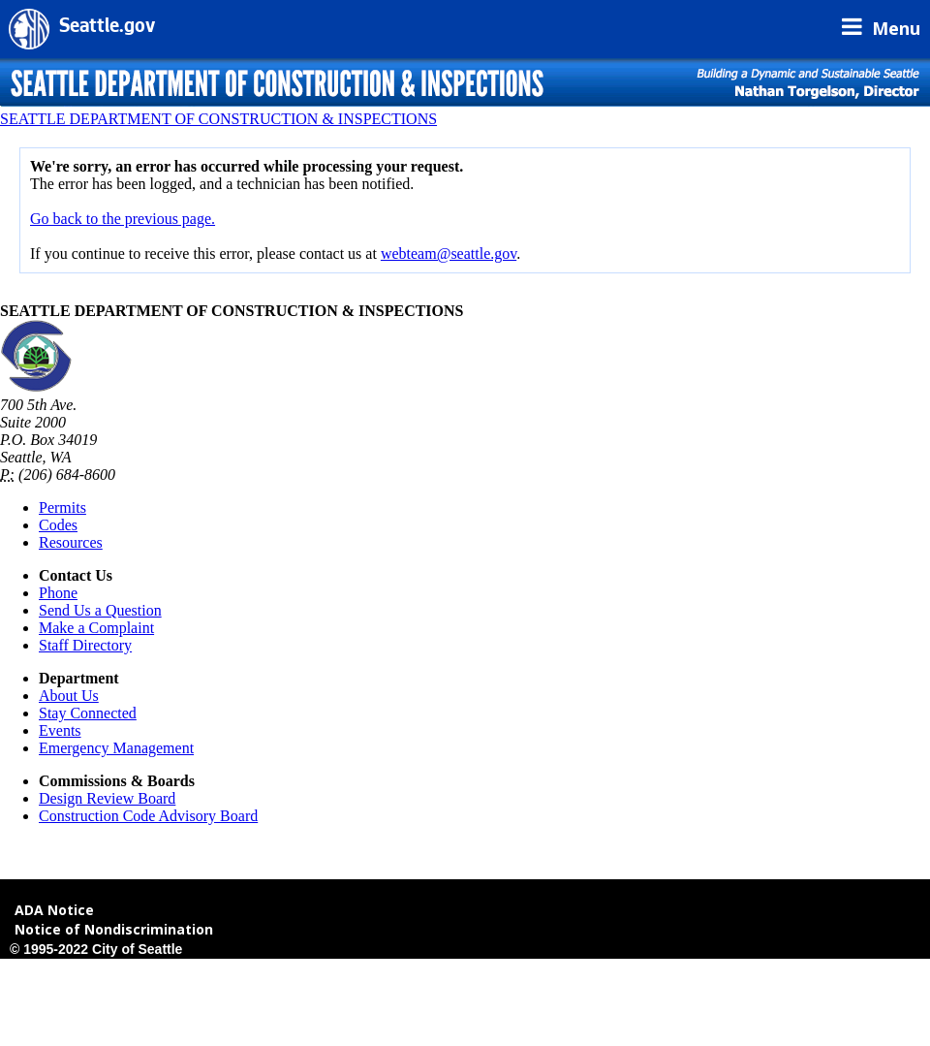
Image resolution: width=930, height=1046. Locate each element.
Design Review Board (107, 798)
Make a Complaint (96, 627)
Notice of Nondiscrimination (114, 929)
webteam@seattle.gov (448, 253)
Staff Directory (85, 645)
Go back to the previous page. (122, 218)
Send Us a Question (100, 610)
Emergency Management (116, 748)
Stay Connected (88, 713)
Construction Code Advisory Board (148, 816)
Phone (58, 593)
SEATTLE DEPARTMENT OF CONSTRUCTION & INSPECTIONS (218, 119)
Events (60, 730)
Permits (62, 507)
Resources (71, 542)
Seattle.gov (107, 28)
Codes (58, 525)
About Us (69, 695)
